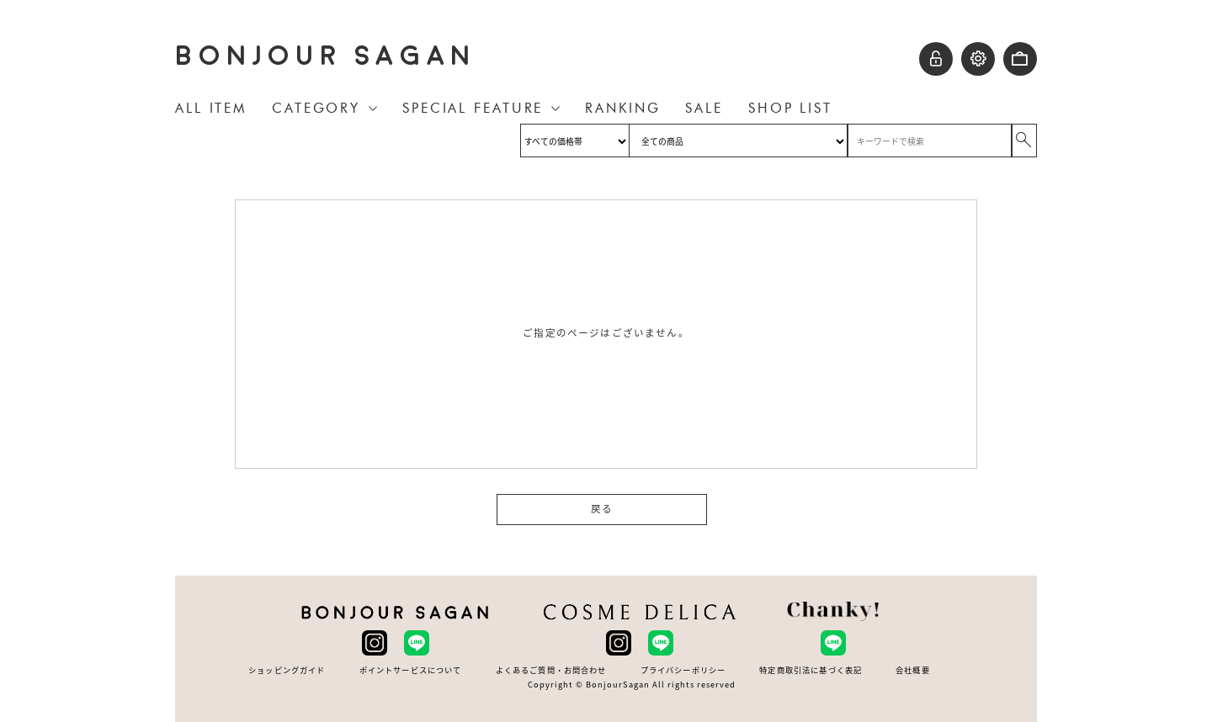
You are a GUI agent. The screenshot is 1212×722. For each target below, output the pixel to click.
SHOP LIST (790, 108)
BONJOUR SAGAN (325, 56)
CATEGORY (316, 108)
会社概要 (913, 670)
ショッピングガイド (286, 670)
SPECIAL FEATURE (472, 108)
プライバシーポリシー (683, 670)
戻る (602, 509)
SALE (704, 108)
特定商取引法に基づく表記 (810, 670)
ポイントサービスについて (410, 670)
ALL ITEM (211, 108)
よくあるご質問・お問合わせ (551, 670)
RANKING (622, 108)
